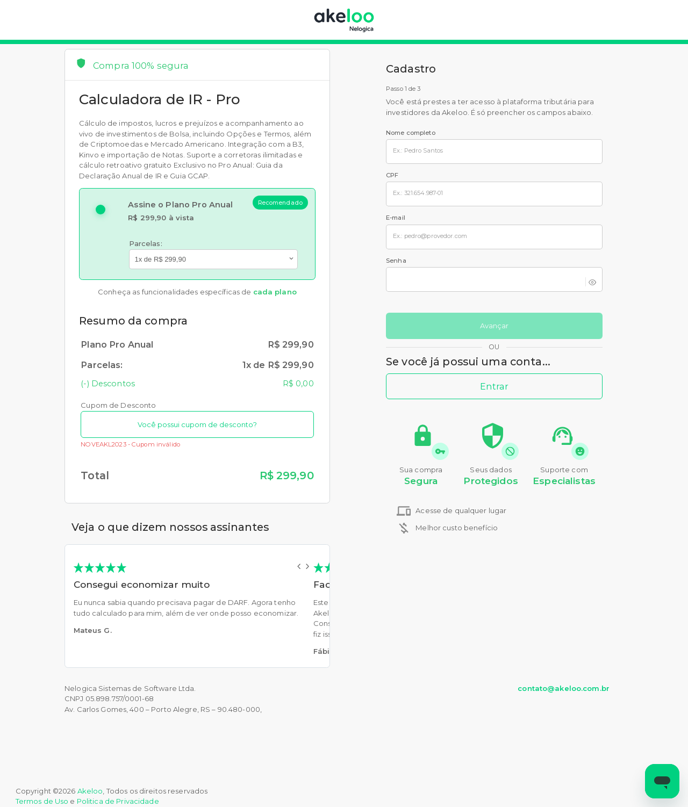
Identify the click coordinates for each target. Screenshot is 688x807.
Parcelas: (145, 243)
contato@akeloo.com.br (564, 688)
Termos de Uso (42, 801)
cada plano (275, 291)
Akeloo (90, 791)
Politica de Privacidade (118, 801)
